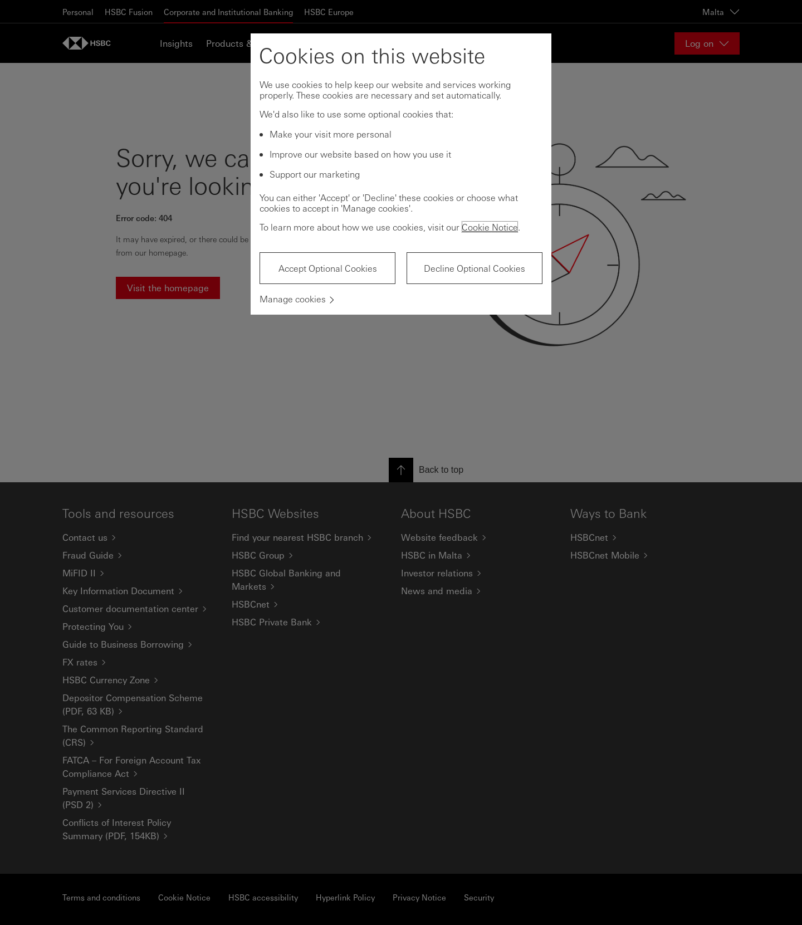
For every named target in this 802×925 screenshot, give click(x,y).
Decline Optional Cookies (474, 268)
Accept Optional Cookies (327, 268)
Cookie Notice (490, 227)
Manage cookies (293, 299)
